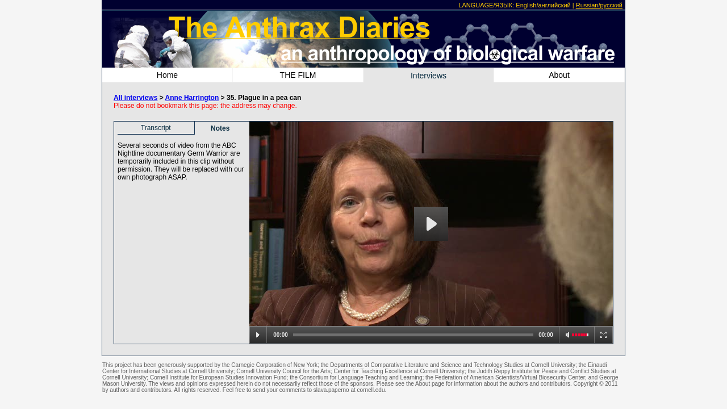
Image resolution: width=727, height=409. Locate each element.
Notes (220, 128)
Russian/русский (599, 5)
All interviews (135, 98)
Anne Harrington (192, 98)
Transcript (156, 128)
